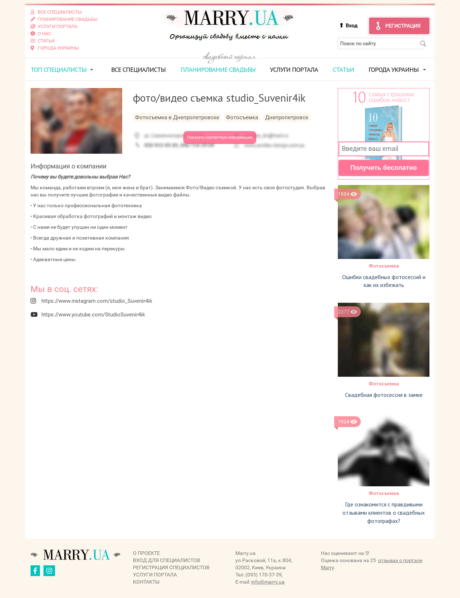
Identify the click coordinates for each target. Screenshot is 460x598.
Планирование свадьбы (218, 69)
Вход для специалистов (166, 560)
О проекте (146, 553)
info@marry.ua (268, 582)
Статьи (343, 69)
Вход (351, 25)
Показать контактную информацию (220, 137)
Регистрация (402, 26)
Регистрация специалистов (171, 567)
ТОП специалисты (59, 69)
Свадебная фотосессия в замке (384, 394)
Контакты (146, 582)
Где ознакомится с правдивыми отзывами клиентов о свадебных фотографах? (383, 512)
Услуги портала (294, 69)
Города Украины (393, 69)
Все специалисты (138, 69)
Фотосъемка (384, 266)
